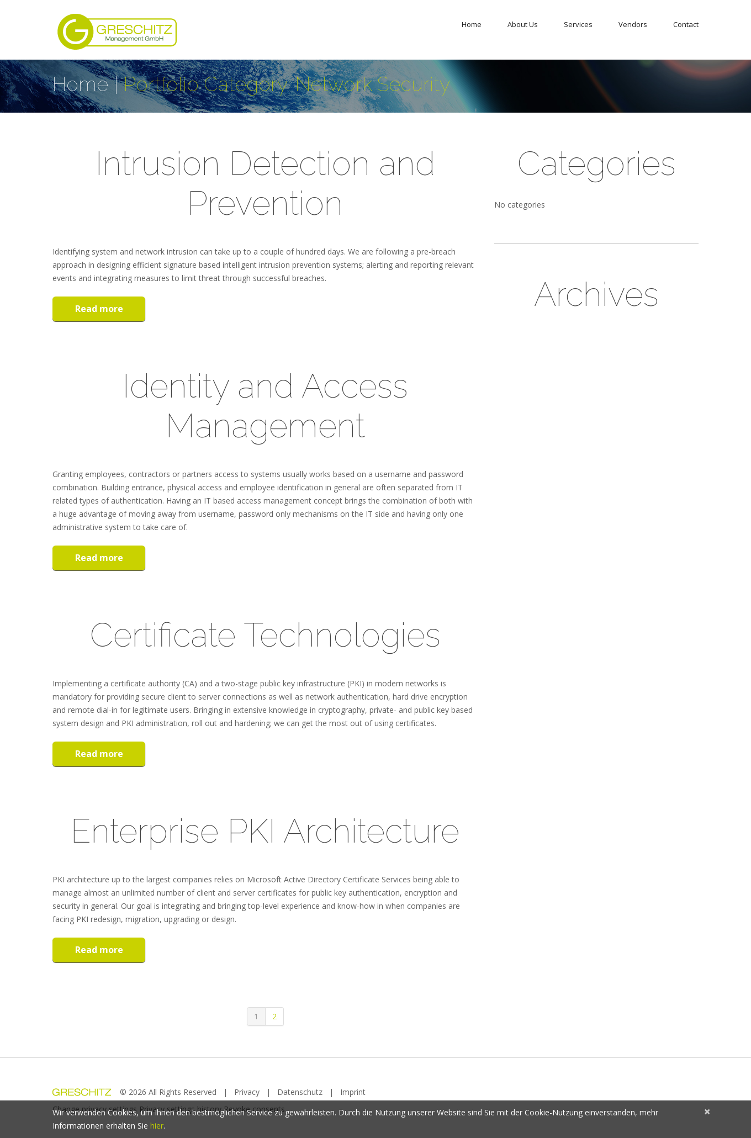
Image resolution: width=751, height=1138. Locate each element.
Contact (686, 24)
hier (156, 1125)
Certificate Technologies (265, 635)
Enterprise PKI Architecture (265, 831)
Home (472, 24)
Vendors (632, 24)
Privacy (247, 1092)
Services (578, 24)
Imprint (353, 1092)
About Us (522, 24)
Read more (99, 309)
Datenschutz (299, 1092)
